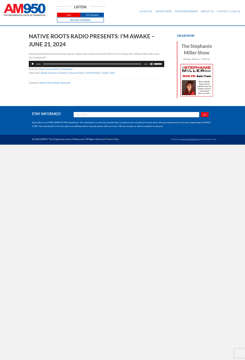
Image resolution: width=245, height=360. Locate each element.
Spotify (63, 72)
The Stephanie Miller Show (196, 70)
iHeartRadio (93, 72)
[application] (96, 64)
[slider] (92, 64)
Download (66, 68)
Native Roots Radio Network (54, 82)
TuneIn (105, 72)
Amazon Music (77, 72)
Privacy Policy (112, 139)
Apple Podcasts (49, 72)
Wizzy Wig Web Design (190, 139)
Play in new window (49, 68)
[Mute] (151, 64)
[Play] (32, 64)
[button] (68, 15)
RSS (113, 72)
